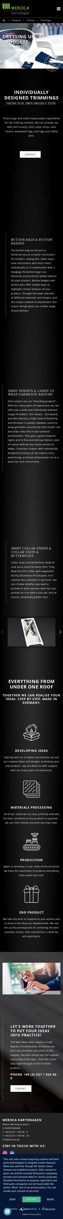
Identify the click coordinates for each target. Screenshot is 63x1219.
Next (60, 632)
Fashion (30, 20)
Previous (2, 632)
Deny (12, 1199)
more (50, 1199)
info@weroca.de (11, 1139)
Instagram (5, 1153)
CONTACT (30, 154)
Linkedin (12, 1153)
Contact (21, 1088)
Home (4, 20)
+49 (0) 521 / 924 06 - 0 (16, 1132)
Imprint (25, 1214)
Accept (31, 1199)
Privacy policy (35, 1214)
